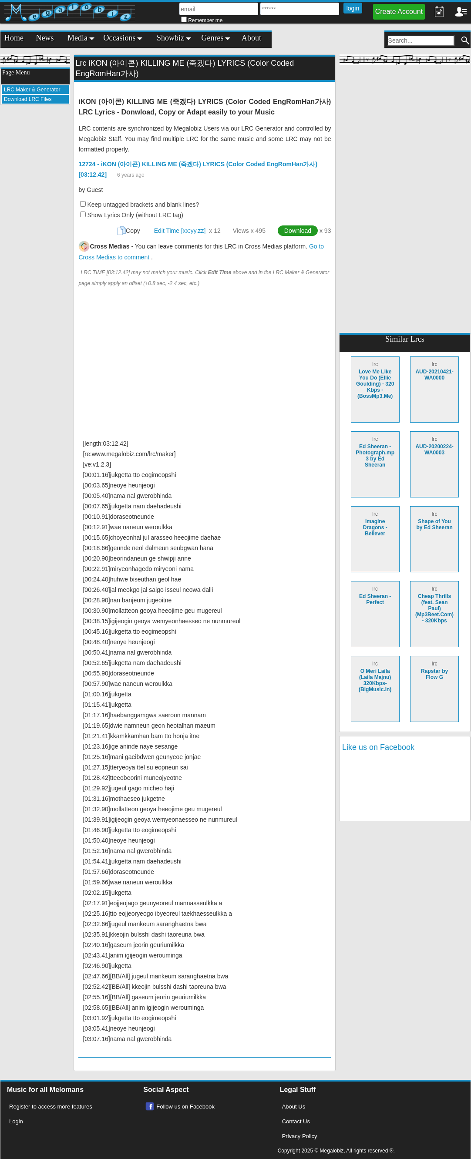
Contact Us (296, 1121)
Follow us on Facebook (185, 1106)
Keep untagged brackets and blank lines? (143, 204)
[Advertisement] (35, 242)
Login (16, 1121)
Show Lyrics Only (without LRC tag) (135, 215)
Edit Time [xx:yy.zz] (180, 230)
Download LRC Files (27, 99)
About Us (293, 1106)
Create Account (399, 11)
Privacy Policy (299, 1136)
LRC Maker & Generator (32, 90)
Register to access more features (50, 1106)
